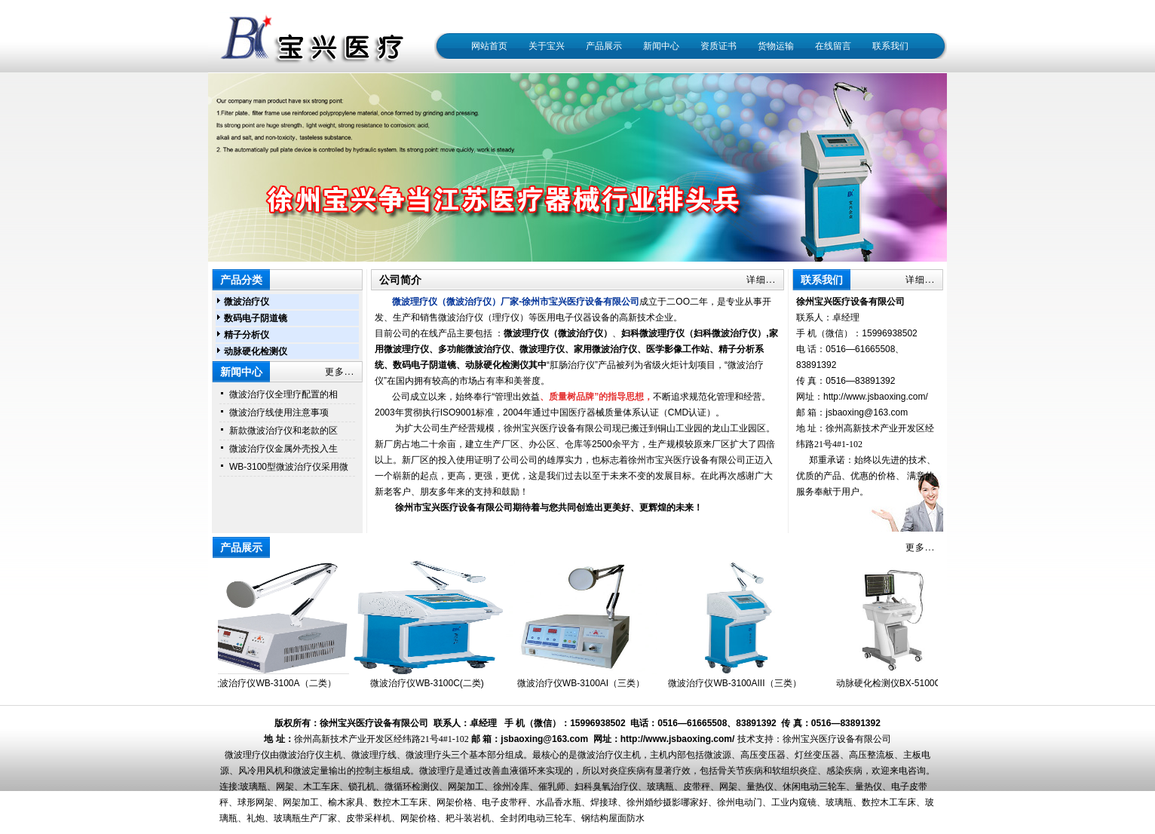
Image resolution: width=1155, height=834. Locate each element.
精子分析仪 (246, 335)
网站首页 (489, 46)
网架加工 (466, 786)
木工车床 (321, 786)
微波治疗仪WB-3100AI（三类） (584, 683)
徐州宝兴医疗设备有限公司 (837, 739)
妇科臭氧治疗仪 (606, 786)
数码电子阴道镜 (255, 318)
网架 (285, 786)
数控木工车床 (400, 802)
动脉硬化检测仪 (255, 351)
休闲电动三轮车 (814, 786)
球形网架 (255, 802)
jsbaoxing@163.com (867, 412)
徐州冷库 (511, 786)
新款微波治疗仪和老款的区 (283, 430)
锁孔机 (361, 786)
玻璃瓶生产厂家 (305, 818)
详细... (761, 279)
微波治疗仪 (246, 301)
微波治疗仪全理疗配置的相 (283, 394)
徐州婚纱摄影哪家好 (667, 802)
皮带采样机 (368, 818)
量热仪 (760, 786)
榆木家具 (346, 802)
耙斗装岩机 (468, 818)
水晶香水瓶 (558, 802)
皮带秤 (696, 786)
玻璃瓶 (253, 786)
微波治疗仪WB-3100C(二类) (430, 683)
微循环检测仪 (411, 786)
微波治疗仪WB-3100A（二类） (276, 683)
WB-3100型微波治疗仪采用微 (288, 466)
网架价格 (455, 802)
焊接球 (603, 802)
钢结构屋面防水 (613, 818)
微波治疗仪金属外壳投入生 (283, 448)
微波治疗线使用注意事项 (279, 412)
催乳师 (551, 786)
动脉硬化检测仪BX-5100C (891, 683)
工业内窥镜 (793, 802)
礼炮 (256, 818)
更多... (339, 371)
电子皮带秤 (504, 802)
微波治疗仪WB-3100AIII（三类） (737, 683)
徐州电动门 (739, 802)
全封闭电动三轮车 (536, 818)
